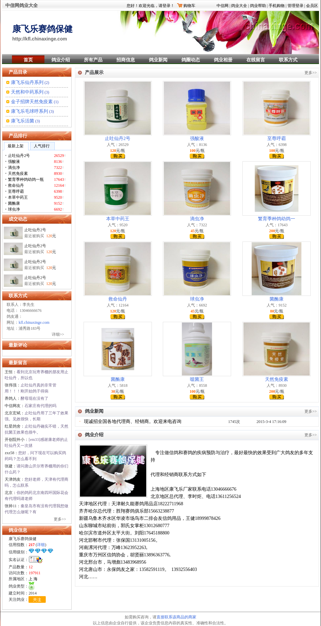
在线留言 (255, 59)
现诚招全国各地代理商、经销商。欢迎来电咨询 (132, 421)
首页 (28, 59)
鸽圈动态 (190, 59)
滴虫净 (197, 218)
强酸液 (197, 138)
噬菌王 (197, 379)
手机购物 (277, 5)
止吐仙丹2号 (35, 231)
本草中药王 (117, 218)
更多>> (60, 519)
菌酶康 (277, 299)
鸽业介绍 (60, 59)
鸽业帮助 (258, 5)
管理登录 (295, 5)
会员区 (312, 5)
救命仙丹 (117, 299)
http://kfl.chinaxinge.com (39, 38)
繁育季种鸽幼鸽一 (276, 218)
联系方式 (288, 59)
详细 (41, 544)
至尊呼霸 (276, 138)
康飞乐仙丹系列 (27, 82)
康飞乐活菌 (22, 120)
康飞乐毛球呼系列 (29, 111)
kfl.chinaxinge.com (34, 322)
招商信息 (125, 59)
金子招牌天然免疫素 (32, 101)
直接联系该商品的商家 (176, 617)
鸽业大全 (239, 5)
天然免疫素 (276, 379)
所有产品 (93, 59)
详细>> (58, 334)
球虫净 (197, 299)
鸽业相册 (223, 59)
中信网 (222, 5)
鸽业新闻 (158, 59)
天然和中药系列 (27, 92)
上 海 (33, 579)
